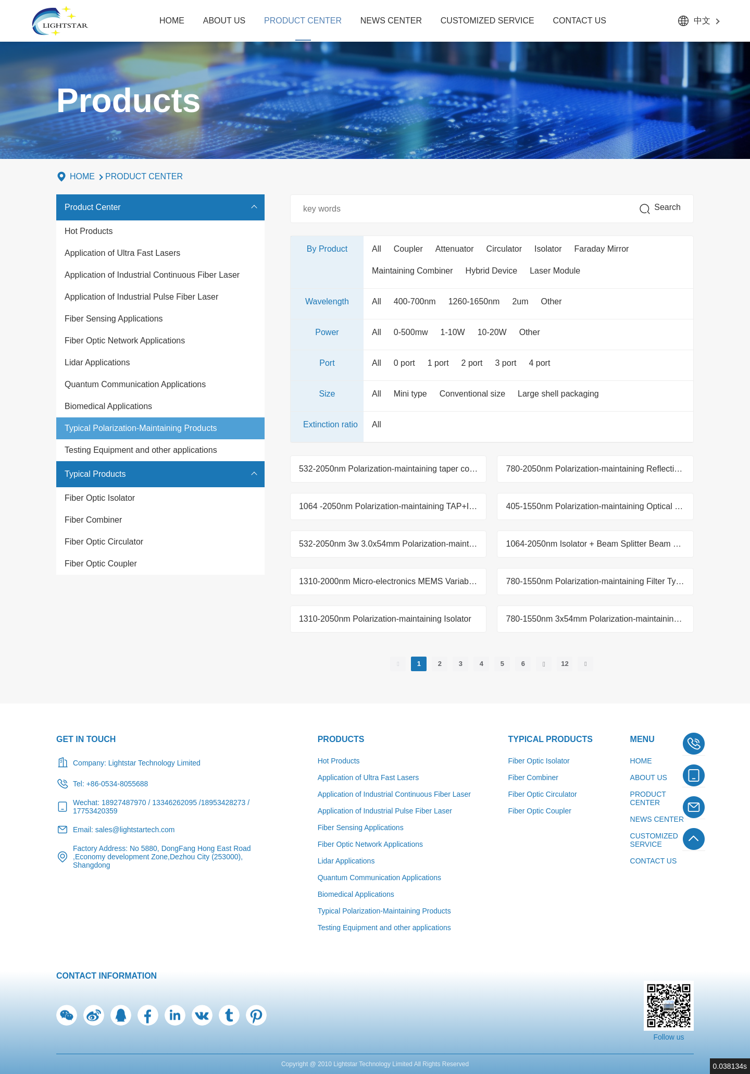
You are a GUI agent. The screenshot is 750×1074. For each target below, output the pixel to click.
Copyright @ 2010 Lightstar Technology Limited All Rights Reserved (375, 1064)
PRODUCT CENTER (303, 20)
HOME (171, 20)
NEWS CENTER (391, 20)
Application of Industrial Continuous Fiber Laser (152, 274)
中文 (702, 20)
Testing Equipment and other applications (141, 450)
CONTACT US (579, 20)
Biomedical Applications (108, 406)
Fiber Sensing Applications (114, 318)
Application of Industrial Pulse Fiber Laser (141, 296)
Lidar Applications (97, 362)
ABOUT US (224, 20)
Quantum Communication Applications (135, 384)
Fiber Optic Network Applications (125, 340)
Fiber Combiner (93, 519)
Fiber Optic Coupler (101, 563)
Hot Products (89, 231)
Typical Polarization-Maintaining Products (141, 428)
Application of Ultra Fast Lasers (122, 253)
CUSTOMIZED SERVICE (487, 20)
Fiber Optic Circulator (104, 541)
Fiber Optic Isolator (100, 497)
